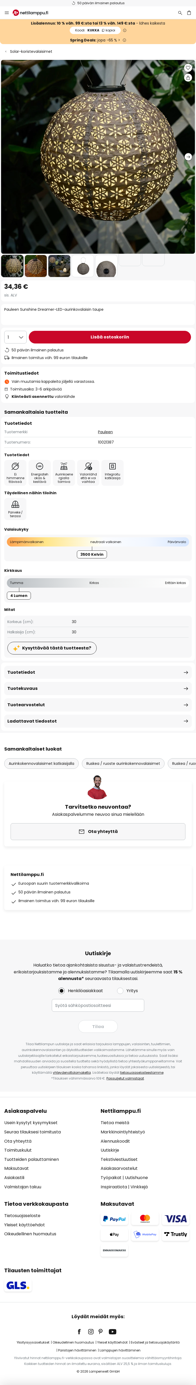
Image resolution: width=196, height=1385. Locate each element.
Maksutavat (16, 1168)
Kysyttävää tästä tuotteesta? (56, 648)
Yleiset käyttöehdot (24, 1225)
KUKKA (95, 30)
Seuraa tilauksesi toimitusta (32, 1132)
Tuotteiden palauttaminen (31, 1159)
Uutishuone (136, 1178)
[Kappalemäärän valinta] (15, 337)
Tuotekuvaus (22, 688)
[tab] (49, 1149)
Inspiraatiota (114, 1187)
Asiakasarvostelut (119, 1168)
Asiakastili (14, 1178)
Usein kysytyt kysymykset (31, 1123)
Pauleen (105, 432)
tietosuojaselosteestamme (142, 1072)
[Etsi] (180, 12)
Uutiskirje (110, 1150)
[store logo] (33, 12)
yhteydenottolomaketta (72, 1072)
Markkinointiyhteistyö (123, 1132)
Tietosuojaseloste (22, 1216)
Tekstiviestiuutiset (119, 1159)
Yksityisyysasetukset (33, 1342)
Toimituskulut (18, 1150)
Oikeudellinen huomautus (30, 1234)
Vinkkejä (139, 1187)
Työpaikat (111, 1178)
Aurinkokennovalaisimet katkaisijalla (41, 763)
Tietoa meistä (115, 1123)
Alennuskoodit (115, 1141)
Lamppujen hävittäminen (120, 1350)
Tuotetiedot (21, 672)
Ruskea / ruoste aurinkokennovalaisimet (123, 763)
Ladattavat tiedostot (32, 721)
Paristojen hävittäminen (77, 1350)
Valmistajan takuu (22, 1187)
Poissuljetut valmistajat (125, 1078)
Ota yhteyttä (17, 1141)
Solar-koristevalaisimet (31, 51)
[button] (12, 266)
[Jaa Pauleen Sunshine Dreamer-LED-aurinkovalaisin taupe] (188, 78)
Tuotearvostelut (26, 705)
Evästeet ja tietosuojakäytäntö (155, 1342)
